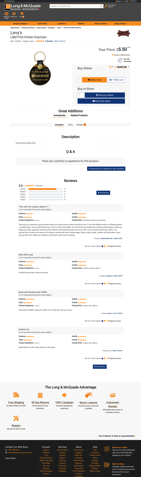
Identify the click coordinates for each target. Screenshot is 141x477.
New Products (62, 425)
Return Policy (79, 457)
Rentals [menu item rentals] (81, 16)
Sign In (46, 425)
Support (62, 439)
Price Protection (79, 447)
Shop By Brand (95, 441)
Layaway (62, 444)
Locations (95, 428)
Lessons (62, 431)
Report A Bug (95, 447)
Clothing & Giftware (28, 20)
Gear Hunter (42, 16)
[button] (136, 8)
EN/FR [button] (132, 1)
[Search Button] (99, 8)
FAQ (95, 425)
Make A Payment (46, 436)
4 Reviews (49, 33)
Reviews (95, 444)
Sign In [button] (119, 1)
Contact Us (9, 1)
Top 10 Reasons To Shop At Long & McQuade (117, 411)
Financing (62, 441)
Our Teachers (79, 460)
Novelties (51, 20)
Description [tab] (59, 117)
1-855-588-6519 (12, 425)
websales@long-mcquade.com (18, 428)
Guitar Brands (41, 20)
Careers (95, 436)
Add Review (103, 185)
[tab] (59, 108)
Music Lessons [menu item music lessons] (100, 16)
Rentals (62, 428)
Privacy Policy (78, 454)
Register (46, 428)
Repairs (62, 433)
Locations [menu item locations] (61, 16)
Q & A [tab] (70, 117)
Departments (14, 20)
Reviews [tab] (81, 117)
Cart (46, 431)
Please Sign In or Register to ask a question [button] (106, 161)
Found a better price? (121, 47)
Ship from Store (101, 93)
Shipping (62, 447)
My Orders (46, 439)
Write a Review (59, 33)
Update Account (46, 433)
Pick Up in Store (104, 87)
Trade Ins (62, 436)
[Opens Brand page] (123, 25)
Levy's (59, 20)
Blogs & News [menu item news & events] (120, 16)
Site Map (95, 439)
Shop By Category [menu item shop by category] (20, 16)
